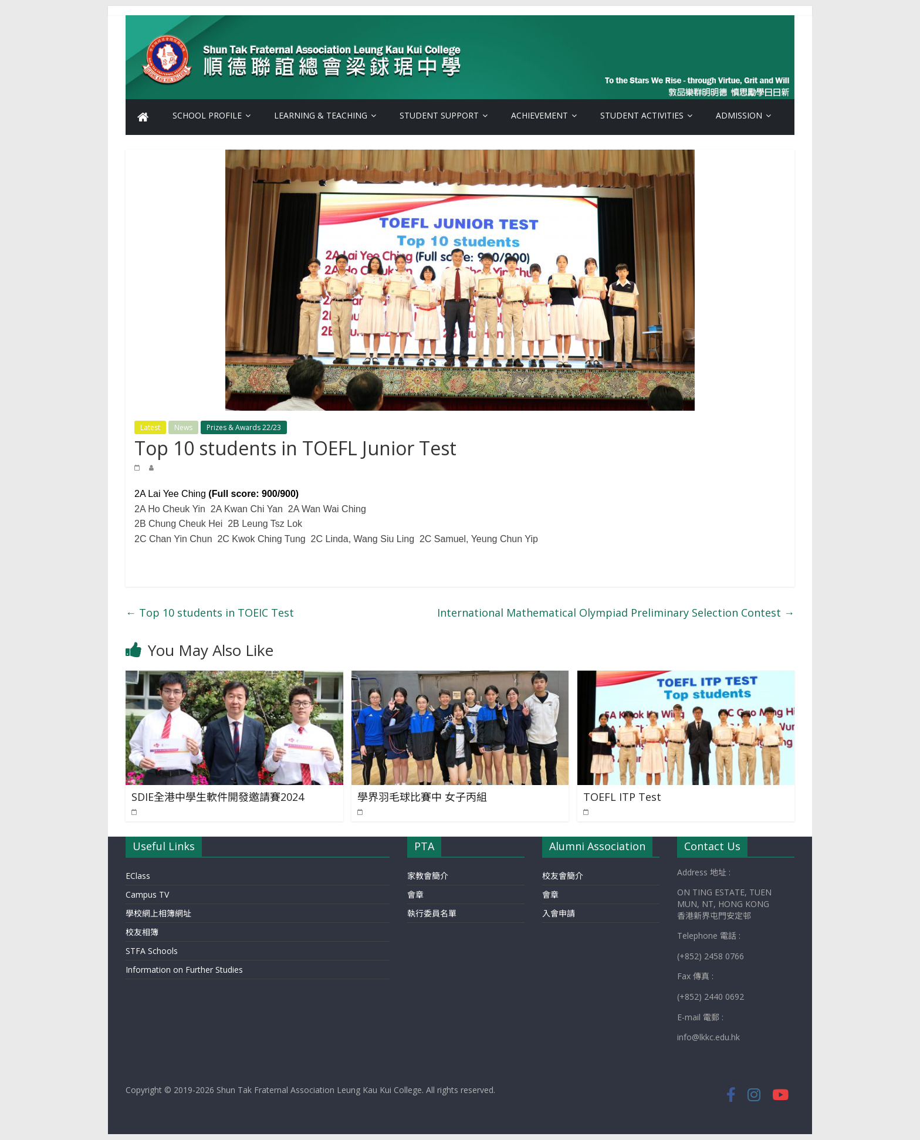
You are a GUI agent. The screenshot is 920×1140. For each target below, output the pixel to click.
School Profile (207, 115)
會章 (415, 894)
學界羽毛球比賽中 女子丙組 (422, 797)
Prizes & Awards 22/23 (244, 427)
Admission (739, 115)
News (183, 427)
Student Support (439, 115)
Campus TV (147, 894)
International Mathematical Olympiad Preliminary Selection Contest (615, 612)
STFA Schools (152, 950)
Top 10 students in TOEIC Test (210, 612)
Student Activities (642, 115)
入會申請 (558, 913)
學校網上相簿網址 (158, 913)
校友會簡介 (562, 875)
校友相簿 (142, 932)
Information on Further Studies (184, 969)
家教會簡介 (427, 875)
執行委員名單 (431, 913)
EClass (138, 875)
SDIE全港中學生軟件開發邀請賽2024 (217, 797)
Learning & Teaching (320, 115)
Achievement (539, 115)
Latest (150, 427)
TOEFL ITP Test (622, 797)
